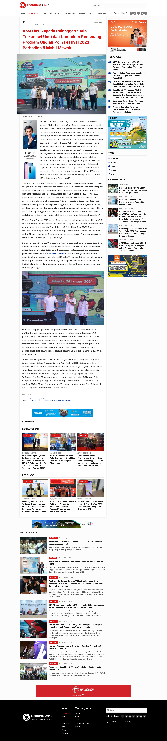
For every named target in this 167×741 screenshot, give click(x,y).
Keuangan (70, 13)
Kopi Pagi (102, 13)
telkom (112, 166)
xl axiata (113, 162)
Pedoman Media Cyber (83, 723)
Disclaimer (79, 720)
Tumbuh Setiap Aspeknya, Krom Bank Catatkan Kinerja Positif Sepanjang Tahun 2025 (128, 75)
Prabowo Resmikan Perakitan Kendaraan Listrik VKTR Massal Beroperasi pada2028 (126, 109)
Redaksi (78, 713)
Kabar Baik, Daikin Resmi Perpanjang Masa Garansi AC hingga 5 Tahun (132, 202)
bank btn (113, 159)
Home (22, 13)
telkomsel (36, 400)
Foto (82, 13)
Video (91, 13)
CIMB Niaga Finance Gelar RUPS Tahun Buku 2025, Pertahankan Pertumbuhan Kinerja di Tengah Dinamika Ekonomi (129, 84)
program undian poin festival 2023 (58, 400)
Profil (77, 716)
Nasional (34, 13)
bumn (112, 170)
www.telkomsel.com (56, 253)
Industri (47, 13)
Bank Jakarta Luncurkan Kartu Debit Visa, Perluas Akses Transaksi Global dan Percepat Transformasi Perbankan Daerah (63, 507)
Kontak (77, 727)
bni (111, 174)
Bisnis (58, 13)
